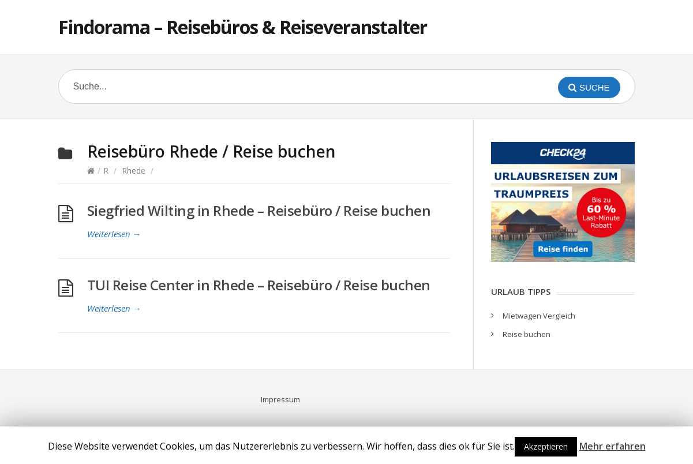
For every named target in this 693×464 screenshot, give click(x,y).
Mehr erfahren (612, 446)
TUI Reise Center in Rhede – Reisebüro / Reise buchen (258, 284)
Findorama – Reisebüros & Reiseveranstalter (242, 26)
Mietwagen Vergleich (539, 315)
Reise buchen (526, 334)
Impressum (280, 399)
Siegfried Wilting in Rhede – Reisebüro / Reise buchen (259, 210)
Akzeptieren (546, 446)
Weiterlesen (114, 234)
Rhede (133, 170)
